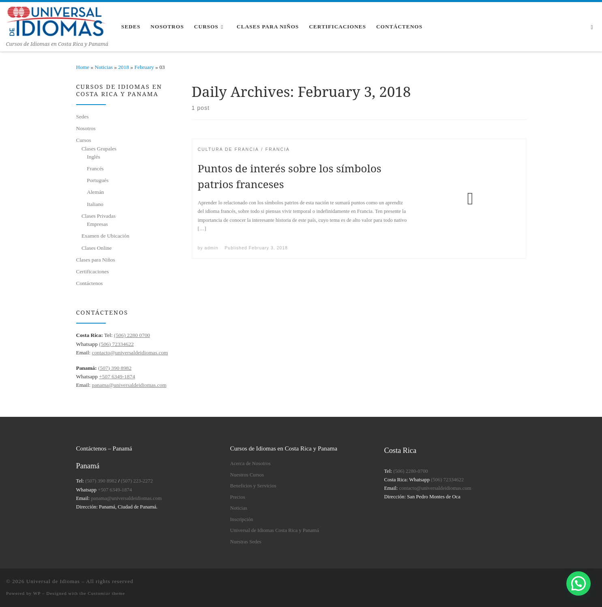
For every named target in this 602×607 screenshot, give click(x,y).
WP (37, 593)
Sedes (82, 117)
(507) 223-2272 (137, 481)
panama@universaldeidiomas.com (129, 385)
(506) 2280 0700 (132, 335)
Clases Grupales (98, 149)
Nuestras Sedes (245, 542)
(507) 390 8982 (114, 368)
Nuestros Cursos (247, 475)
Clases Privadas (98, 216)
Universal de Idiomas (53, 581)
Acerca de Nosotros (250, 463)
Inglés (93, 157)
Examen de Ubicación (105, 236)
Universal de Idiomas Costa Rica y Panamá (274, 530)
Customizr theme (106, 593)
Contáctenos (89, 283)
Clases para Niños (95, 260)
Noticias (104, 67)
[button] (578, 583)
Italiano (95, 204)
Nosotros (86, 128)
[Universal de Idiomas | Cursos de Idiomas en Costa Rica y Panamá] (56, 20)
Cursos (83, 140)
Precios (237, 497)
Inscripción (241, 519)
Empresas (97, 224)
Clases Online (96, 248)
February (144, 67)
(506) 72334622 (116, 344)
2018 (123, 67)
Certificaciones (92, 271)
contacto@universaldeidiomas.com (130, 353)
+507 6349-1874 (117, 376)
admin (212, 247)
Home (83, 67)
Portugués (97, 180)
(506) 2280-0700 (410, 471)
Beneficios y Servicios (253, 486)
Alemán (95, 192)
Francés (95, 168)
